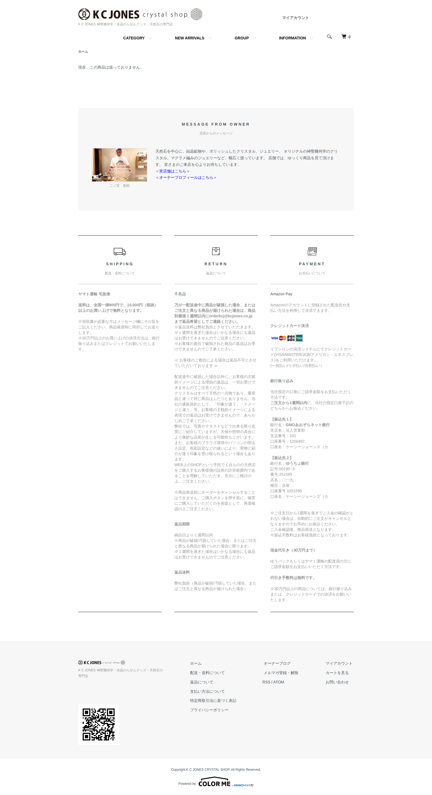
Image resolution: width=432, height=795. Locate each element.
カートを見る (338, 673)
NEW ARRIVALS (189, 38)
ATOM (283, 682)
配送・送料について (213, 673)
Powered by (215, 782)
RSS (271, 682)
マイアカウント (295, 17)
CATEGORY (134, 38)
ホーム (83, 52)
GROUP (242, 38)
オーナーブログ (280, 663)
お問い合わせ (338, 682)
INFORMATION (292, 38)
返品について (207, 682)
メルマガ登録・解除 (284, 673)
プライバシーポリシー (215, 710)
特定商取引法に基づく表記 (219, 701)
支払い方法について (213, 691)
